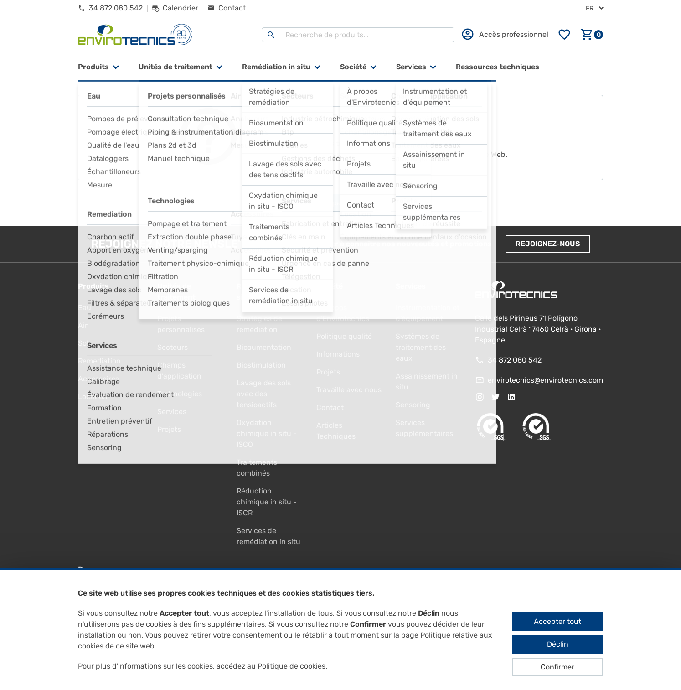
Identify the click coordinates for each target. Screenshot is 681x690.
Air (83, 325)
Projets (169, 429)
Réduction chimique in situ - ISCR (267, 502)
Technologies (179, 393)
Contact (330, 407)
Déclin (557, 644)
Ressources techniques (497, 66)
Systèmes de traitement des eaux (421, 347)
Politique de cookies (291, 666)
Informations (338, 354)
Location (93, 396)
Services (411, 66)
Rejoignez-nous (548, 243)
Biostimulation (261, 365)
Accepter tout (557, 621)
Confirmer (557, 667)
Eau (84, 307)
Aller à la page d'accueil (341, 203)
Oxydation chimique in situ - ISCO (267, 433)
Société (353, 66)
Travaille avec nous (349, 389)
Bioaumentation (264, 347)
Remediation (99, 361)
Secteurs (172, 347)
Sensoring (413, 404)
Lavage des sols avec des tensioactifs (264, 394)
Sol (83, 343)
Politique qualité (344, 336)
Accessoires (98, 378)
